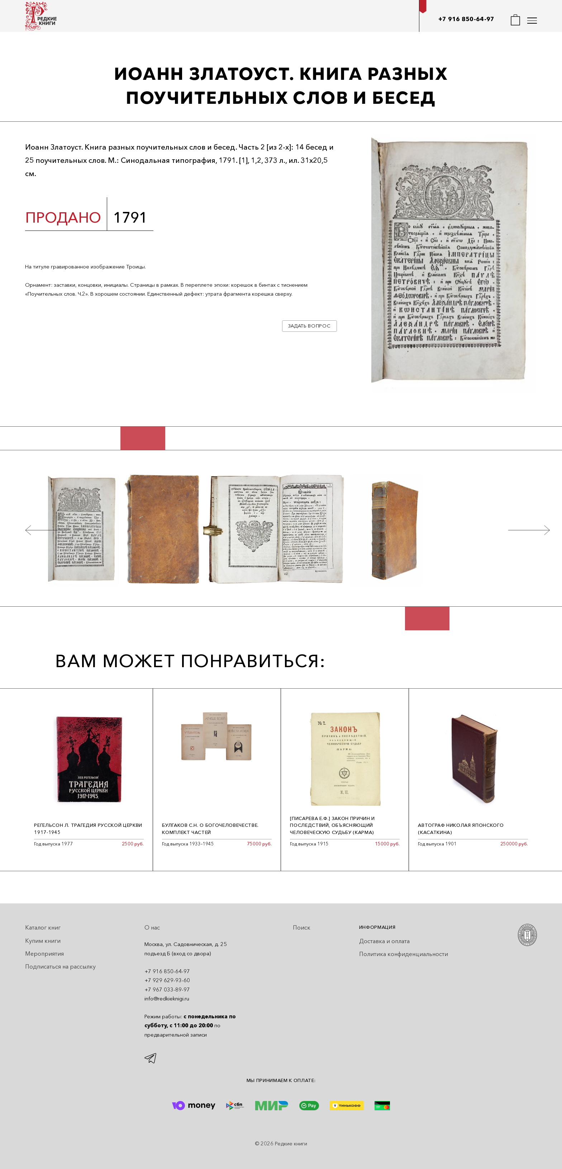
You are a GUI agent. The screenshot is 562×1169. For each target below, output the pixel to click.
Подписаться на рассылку (60, 966)
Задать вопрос (309, 326)
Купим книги (43, 940)
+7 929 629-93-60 (167, 980)
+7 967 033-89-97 (167, 989)
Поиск (301, 927)
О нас (152, 927)
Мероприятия (44, 953)
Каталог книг (43, 927)
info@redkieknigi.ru (166, 998)
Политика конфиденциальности (403, 953)
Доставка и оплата (384, 941)
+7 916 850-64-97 (466, 19)
